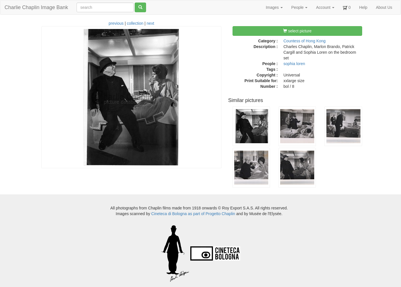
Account (325, 7)
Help (363, 7)
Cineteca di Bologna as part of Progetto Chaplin (193, 213)
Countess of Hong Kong (305, 41)
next (150, 23)
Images (274, 7)
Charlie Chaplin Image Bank (36, 7)
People (299, 7)
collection (135, 23)
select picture (297, 31)
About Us (384, 7)
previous (116, 23)
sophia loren (294, 63)
